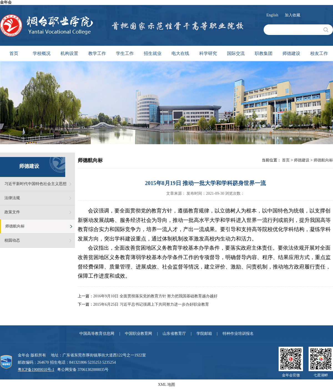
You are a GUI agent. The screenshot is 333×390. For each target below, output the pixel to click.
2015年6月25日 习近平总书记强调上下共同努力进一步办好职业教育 (151, 304)
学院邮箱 (204, 333)
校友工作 (319, 53)
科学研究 (208, 53)
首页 (13, 53)
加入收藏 (292, 15)
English (272, 15)
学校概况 (42, 53)
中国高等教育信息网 (96, 333)
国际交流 (236, 53)
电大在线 (180, 53)
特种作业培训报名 (238, 333)
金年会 (6, 2)
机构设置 (69, 53)
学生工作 (125, 53)
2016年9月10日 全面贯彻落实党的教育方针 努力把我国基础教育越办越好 (155, 296)
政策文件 (12, 212)
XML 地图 (166, 385)
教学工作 (97, 53)
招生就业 (153, 53)
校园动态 (12, 240)
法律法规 (12, 198)
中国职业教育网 (138, 333)
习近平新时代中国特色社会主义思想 (35, 184)
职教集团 (264, 53)
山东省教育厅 (174, 333)
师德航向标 (15, 226)
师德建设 (291, 53)
